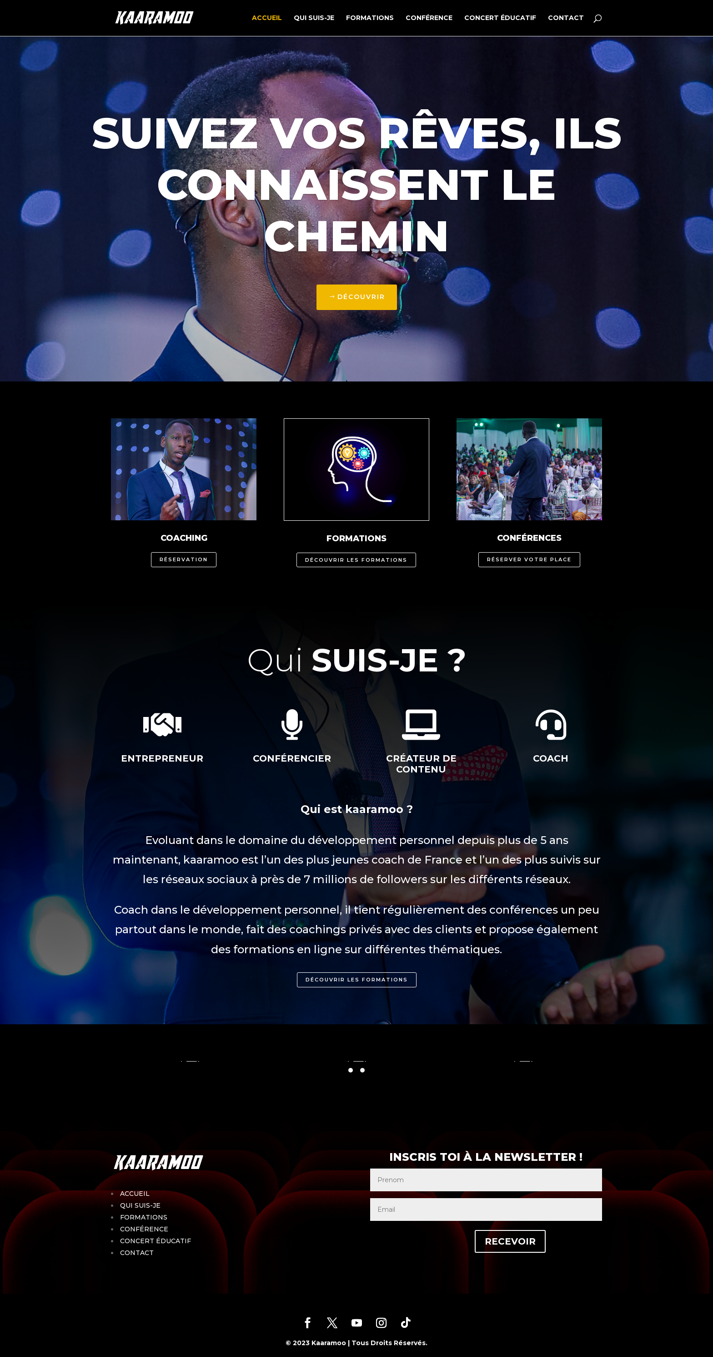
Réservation (184, 559)
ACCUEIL (267, 18)
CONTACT (566, 18)
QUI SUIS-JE (314, 18)
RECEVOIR (485, 1241)
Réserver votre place (529, 559)
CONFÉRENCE (429, 18)
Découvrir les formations (356, 560)
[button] (350, 1070)
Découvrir (361, 297)
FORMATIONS (370, 18)
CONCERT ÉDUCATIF (500, 18)
